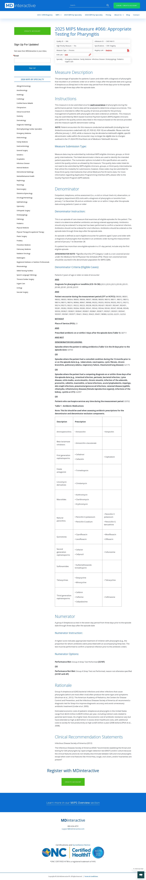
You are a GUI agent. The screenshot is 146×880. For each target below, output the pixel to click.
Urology (19, 288)
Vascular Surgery (22, 292)
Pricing (108, 15)
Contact (136, 15)
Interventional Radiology (25, 172)
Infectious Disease (23, 163)
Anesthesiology (22, 90)
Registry (109, 50)
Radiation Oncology (23, 253)
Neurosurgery (21, 189)
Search (108, 5)
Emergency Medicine (24, 133)
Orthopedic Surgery (23, 211)
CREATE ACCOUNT (32, 31)
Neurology (20, 185)
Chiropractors (21, 107)
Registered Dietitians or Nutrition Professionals (33, 262)
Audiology (20, 95)
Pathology (20, 219)
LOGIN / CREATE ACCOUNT (126, 5)
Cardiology (20, 99)
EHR (66, 55)
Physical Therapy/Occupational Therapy (30, 232)
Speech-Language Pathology (27, 275)
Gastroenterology (23, 146)
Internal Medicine (23, 168)
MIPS (57, 15)
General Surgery (22, 150)
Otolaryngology (22, 215)
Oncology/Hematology (24, 198)
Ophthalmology (22, 202)
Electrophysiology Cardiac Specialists (29, 129)
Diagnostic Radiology (24, 125)
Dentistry (20, 116)
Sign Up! (32, 68)
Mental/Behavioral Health (25, 176)
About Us (118, 15)
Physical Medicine (23, 228)
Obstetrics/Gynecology (24, 193)
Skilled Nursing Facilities (25, 271)
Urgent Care (21, 284)
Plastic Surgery (22, 236)
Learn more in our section (73, 803)
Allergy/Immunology (24, 86)
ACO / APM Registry (45, 15)
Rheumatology (22, 266)
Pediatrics (20, 223)
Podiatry (19, 241)
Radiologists (21, 258)
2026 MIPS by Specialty (94, 15)
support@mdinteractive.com (73, 829)
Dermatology (21, 120)
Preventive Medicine (24, 245)
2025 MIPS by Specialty (73, 15)
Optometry (20, 206)
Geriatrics (20, 155)
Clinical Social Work (23, 112)
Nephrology (21, 180)
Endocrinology (22, 138)
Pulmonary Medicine (24, 249)
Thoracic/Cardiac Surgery (25, 279)
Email (16, 56)
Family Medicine (22, 142)
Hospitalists (21, 159)
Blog (128, 15)
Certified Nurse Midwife (25, 103)
